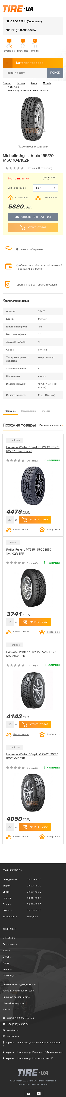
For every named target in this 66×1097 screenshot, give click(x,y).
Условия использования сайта (18, 990)
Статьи (6, 963)
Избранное (22, 47)
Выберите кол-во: (17, 188)
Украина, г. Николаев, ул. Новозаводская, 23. (28, 1058)
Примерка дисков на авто (16, 997)
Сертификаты (10, 944)
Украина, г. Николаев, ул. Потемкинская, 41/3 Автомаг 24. (32, 1044)
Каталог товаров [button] (23, 63)
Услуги (6, 950)
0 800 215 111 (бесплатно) (18, 1018)
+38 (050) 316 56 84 (16, 1024)
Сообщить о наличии (33, 217)
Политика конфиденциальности (19, 984)
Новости (7, 969)
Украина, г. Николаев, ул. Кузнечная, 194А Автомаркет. (33, 1052)
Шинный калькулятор (14, 1003)
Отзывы (46, 411)
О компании (9, 938)
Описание (10, 411)
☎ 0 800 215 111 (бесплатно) (24, 21)
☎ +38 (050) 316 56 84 (21, 30)
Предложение (28, 411)
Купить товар (35, 519)
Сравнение (9, 47)
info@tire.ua (11, 1036)
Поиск (55, 72)
